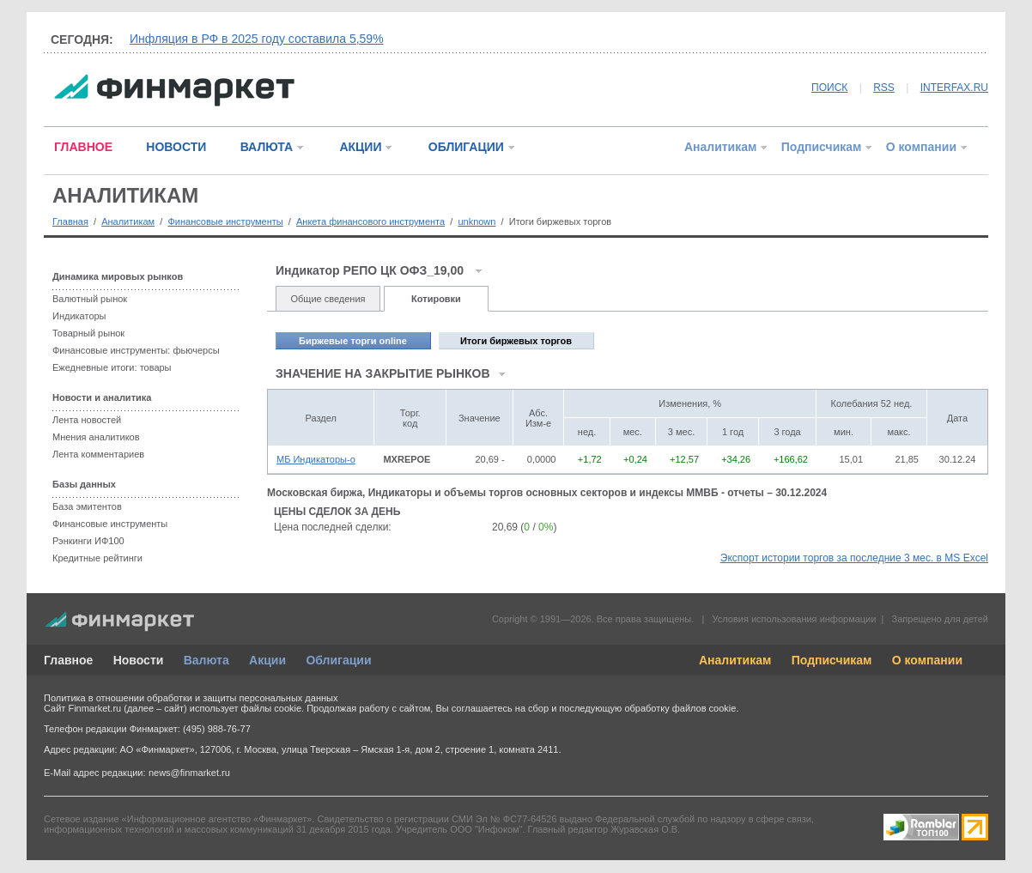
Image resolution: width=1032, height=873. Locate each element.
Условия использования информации (794, 619)
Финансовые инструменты (224, 221)
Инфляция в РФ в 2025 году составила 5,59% (257, 38)
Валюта (206, 660)
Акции (267, 660)
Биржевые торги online (353, 341)
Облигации (338, 660)
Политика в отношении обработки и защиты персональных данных (190, 698)
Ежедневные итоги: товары (112, 367)
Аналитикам (720, 147)
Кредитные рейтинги (97, 558)
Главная (70, 221)
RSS (884, 88)
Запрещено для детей (940, 619)
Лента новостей (86, 420)
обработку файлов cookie (680, 708)
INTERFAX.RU (954, 88)
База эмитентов (87, 506)
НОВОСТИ (176, 147)
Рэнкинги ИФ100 (88, 541)
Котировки (436, 299)
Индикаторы (79, 316)
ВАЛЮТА (266, 147)
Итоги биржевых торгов (516, 341)
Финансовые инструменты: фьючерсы (136, 350)
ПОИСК (829, 88)
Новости (138, 660)
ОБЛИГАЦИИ (466, 147)
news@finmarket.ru (189, 772)
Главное (68, 660)
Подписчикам (821, 147)
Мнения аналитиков (96, 437)
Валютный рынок (89, 299)
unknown (476, 221)
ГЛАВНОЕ (83, 147)
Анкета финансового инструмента (370, 221)
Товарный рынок (88, 333)
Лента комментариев (98, 454)
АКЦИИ (360, 147)
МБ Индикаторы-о (315, 459)
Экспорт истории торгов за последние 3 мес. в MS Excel (854, 558)
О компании (921, 147)
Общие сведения (327, 299)
